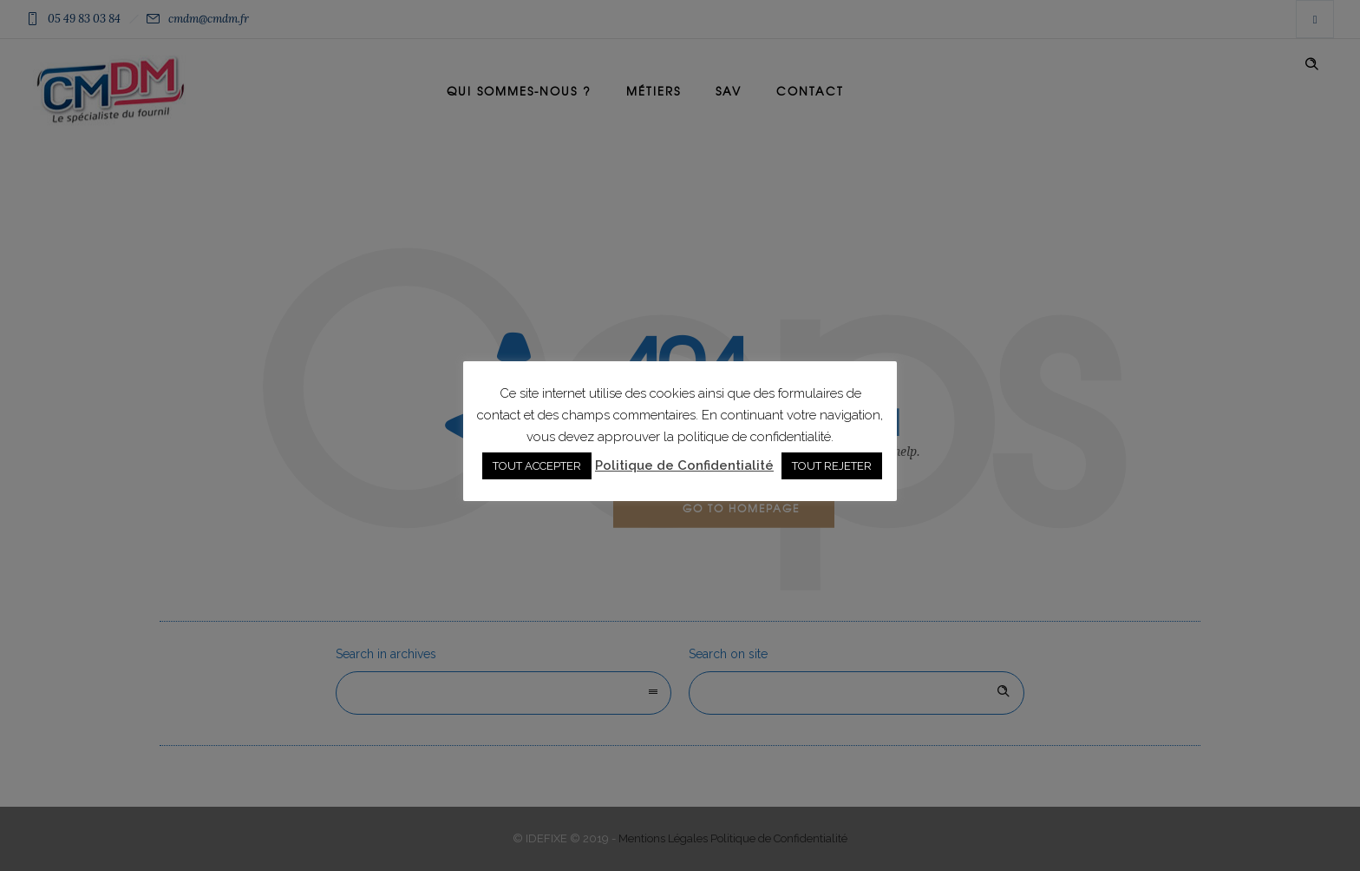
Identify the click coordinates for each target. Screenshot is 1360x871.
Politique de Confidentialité (684, 465)
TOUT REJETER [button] (832, 465)
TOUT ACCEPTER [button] (537, 465)
